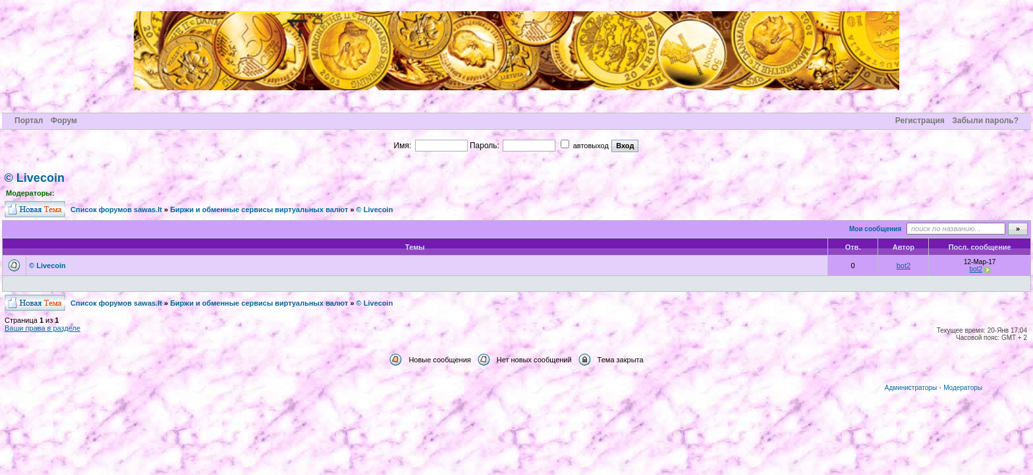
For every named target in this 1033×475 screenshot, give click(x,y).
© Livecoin (35, 177)
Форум (64, 120)
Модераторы (962, 387)
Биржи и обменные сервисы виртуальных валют (259, 209)
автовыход (585, 146)
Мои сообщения (875, 229)
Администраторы (911, 387)
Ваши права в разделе (42, 328)
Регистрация (920, 120)
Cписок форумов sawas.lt (116, 209)
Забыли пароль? (985, 120)
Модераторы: (30, 193)
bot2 (903, 265)
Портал (28, 120)
